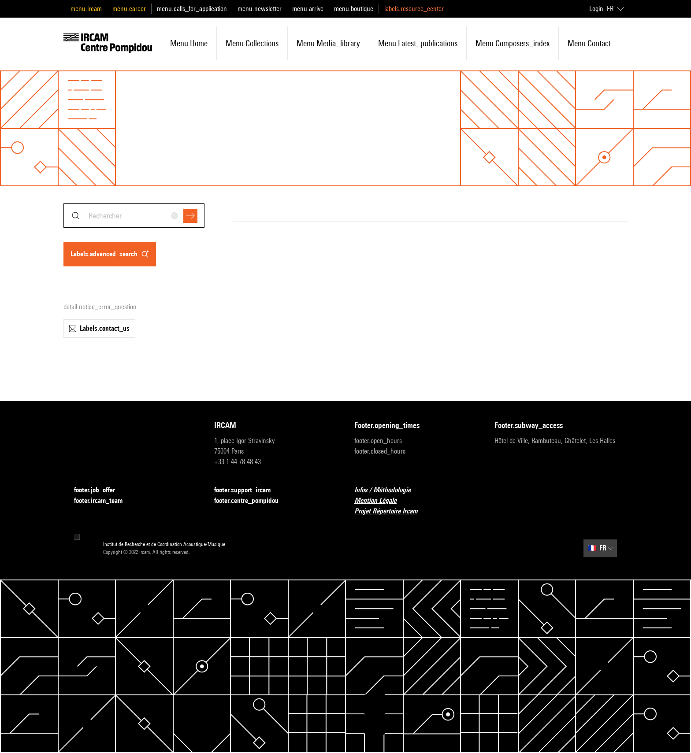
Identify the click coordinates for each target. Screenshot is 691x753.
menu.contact (589, 43)
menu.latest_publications (417, 43)
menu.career (129, 8)
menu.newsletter (260, 8)
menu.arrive (307, 8)
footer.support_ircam (247, 490)
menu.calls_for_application (192, 8)
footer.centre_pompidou (251, 501)
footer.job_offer (100, 490)
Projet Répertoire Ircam (391, 511)
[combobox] (133, 215)
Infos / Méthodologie (387, 490)
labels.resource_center (414, 8)
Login (596, 8)
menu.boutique (353, 8)
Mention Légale (380, 501)
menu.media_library (328, 43)
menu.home (189, 43)
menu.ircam (86, 8)
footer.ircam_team (103, 501)
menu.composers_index (513, 43)
